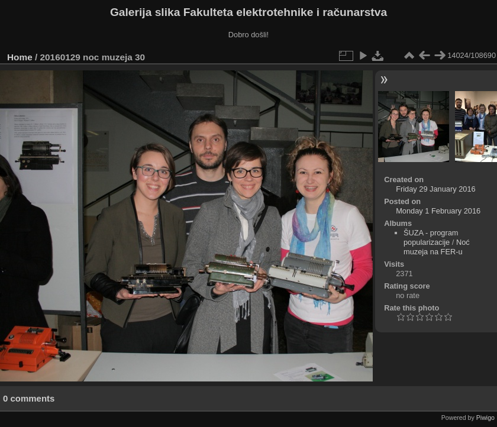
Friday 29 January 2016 (435, 189)
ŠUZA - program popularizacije (431, 237)
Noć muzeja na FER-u (437, 247)
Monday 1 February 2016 (438, 210)
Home (20, 57)
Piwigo (485, 417)
